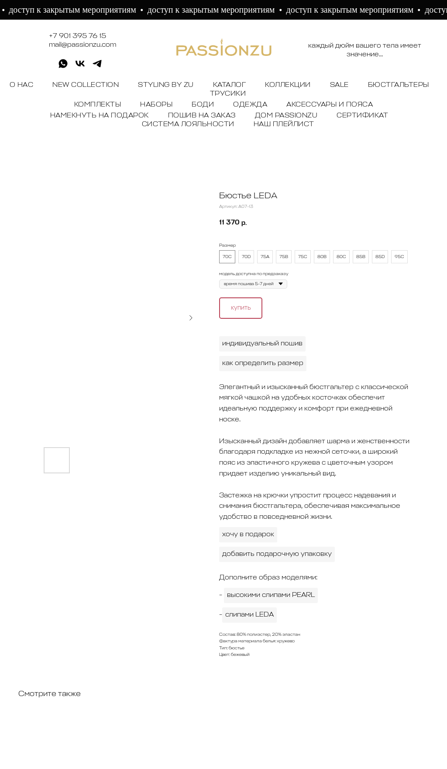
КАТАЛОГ (229, 85)
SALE (339, 85)
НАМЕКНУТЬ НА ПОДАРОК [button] (99, 115)
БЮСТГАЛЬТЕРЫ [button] (398, 85)
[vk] (80, 66)
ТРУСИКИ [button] (228, 93)
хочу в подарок (248, 534)
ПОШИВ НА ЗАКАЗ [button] (202, 115)
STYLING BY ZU (166, 85)
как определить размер (262, 363)
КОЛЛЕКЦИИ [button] (288, 85)
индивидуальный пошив (262, 343)
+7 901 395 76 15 (77, 36)
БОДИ (203, 104)
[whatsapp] (63, 66)
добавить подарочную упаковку (277, 554)
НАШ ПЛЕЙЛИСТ (284, 124)
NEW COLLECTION (85, 85)
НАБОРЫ (156, 104)
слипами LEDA (249, 614)
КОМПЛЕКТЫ (97, 104)
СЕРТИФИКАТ (362, 115)
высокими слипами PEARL (271, 595)
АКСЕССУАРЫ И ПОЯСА (329, 104)
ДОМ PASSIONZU (286, 115)
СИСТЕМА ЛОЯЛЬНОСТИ (188, 124)
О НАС (22, 85)
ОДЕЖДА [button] (250, 104)
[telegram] (97, 66)
